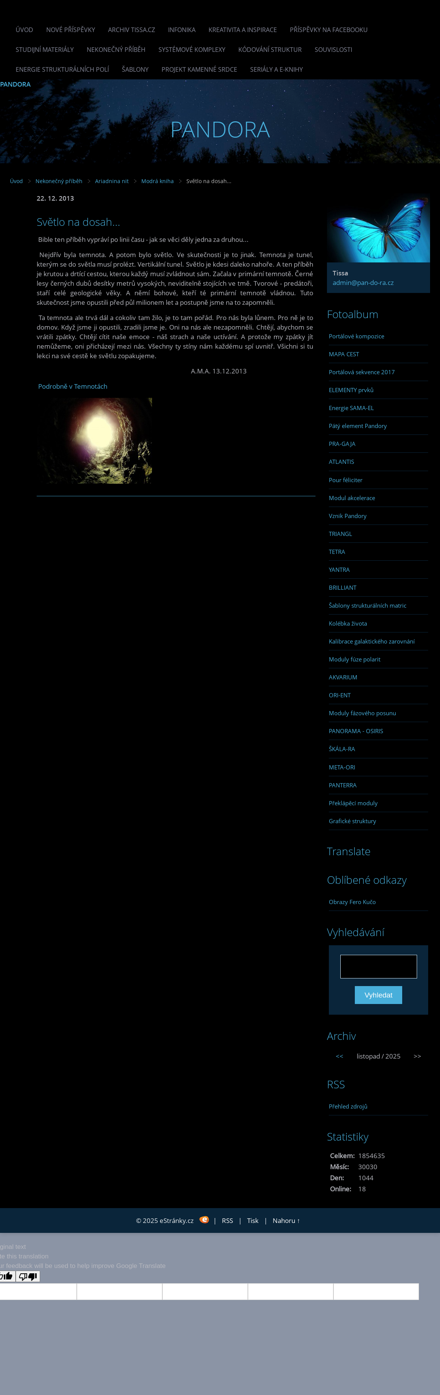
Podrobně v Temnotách (72, 386)
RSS (227, 1220)
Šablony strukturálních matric (367, 605)
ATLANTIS (341, 461)
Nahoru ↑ (286, 1220)
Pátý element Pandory (358, 426)
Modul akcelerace (352, 498)
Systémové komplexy (192, 49)
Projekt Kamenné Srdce (199, 69)
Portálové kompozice (356, 336)
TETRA (337, 551)
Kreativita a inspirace (243, 30)
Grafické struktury (352, 821)
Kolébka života (348, 623)
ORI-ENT (340, 695)
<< (339, 1056)
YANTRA (339, 569)
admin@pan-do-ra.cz (363, 282)
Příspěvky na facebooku (329, 30)
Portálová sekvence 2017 (362, 372)
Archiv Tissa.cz (131, 30)
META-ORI (342, 767)
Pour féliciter (345, 480)
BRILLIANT (342, 587)
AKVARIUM (343, 677)
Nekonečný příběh (116, 49)
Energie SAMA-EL (351, 408)
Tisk (253, 1220)
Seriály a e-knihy (276, 69)
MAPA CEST (344, 354)
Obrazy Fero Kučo (352, 902)
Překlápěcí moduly (353, 803)
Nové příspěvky (70, 30)
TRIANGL (340, 533)
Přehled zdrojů (348, 1106)
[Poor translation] (28, 1276)
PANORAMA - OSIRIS (356, 731)
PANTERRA (343, 785)
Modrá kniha (157, 181)
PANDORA (15, 84)
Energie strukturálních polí (62, 69)
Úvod (24, 30)
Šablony (135, 69)
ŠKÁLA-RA (342, 749)
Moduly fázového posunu (362, 713)
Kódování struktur (270, 49)
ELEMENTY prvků (351, 390)
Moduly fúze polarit (354, 659)
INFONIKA (182, 30)
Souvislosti (333, 49)
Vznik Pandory (348, 516)
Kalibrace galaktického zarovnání (372, 641)
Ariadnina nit (112, 181)
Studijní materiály (45, 49)
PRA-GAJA (342, 443)
